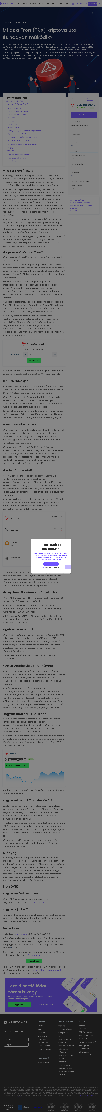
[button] (51, 568)
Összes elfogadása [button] (51, 564)
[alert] (51, 556)
